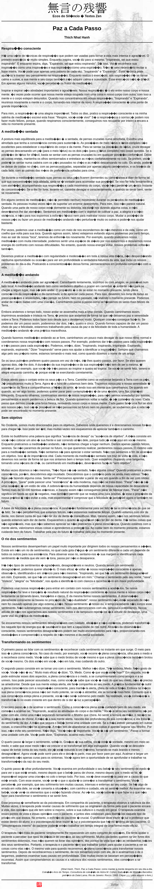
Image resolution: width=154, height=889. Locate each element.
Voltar (115, 884)
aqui (128, 875)
